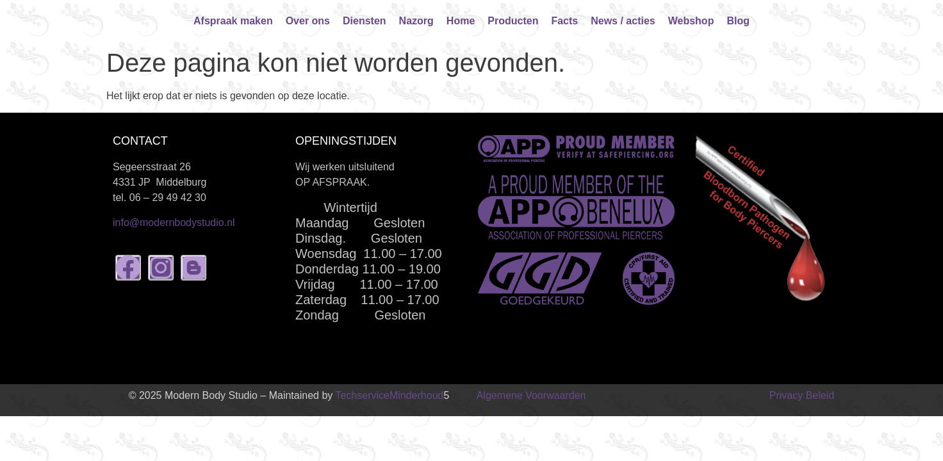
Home (461, 20)
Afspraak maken (233, 20)
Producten (513, 20)
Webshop (691, 20)
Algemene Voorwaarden (531, 395)
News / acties (623, 20)
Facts (564, 20)
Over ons (308, 20)
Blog (738, 20)
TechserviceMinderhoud (389, 395)
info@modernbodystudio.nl (174, 222)
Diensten (364, 20)
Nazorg (416, 20)
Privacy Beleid (801, 395)
